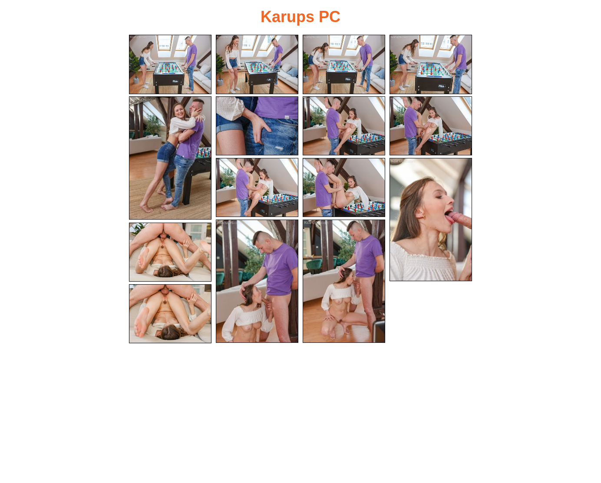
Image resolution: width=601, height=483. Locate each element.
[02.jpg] (257, 64)
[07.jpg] (344, 126)
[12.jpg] (257, 281)
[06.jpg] (257, 126)
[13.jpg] (344, 281)
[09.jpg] (257, 187)
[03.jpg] (344, 64)
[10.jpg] (344, 187)
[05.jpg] (170, 158)
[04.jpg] (431, 64)
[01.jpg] (170, 64)
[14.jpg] (170, 252)
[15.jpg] (170, 314)
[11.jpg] (431, 219)
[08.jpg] (431, 126)
